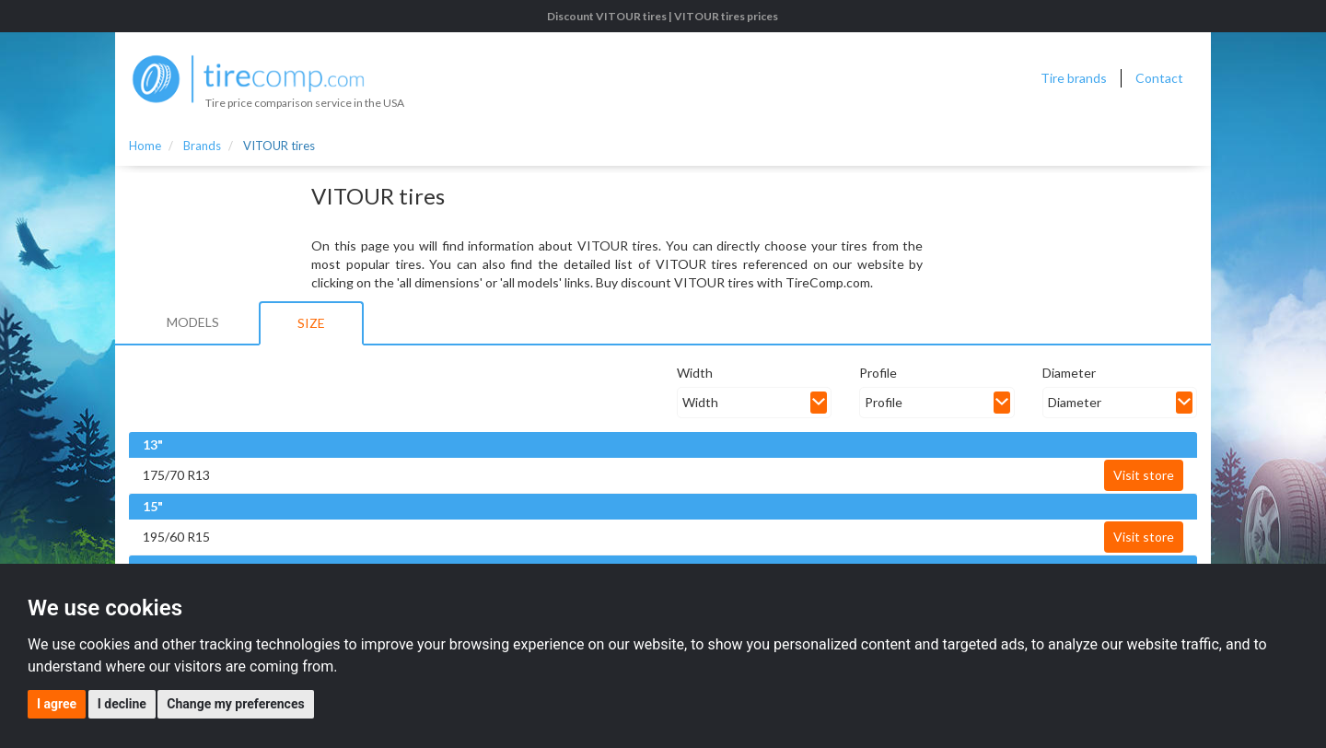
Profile (878, 372)
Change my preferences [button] (235, 703)
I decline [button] (122, 703)
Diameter (1069, 372)
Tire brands (1074, 78)
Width (695, 372)
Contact (1159, 78)
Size (311, 323)
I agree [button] (56, 703)
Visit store (1143, 475)
